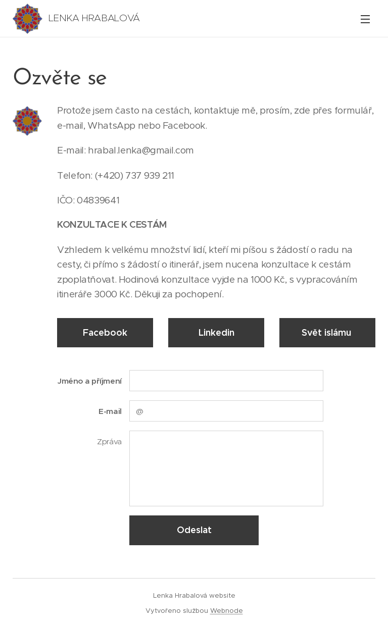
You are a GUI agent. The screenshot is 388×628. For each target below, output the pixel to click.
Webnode (226, 610)
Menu (365, 19)
